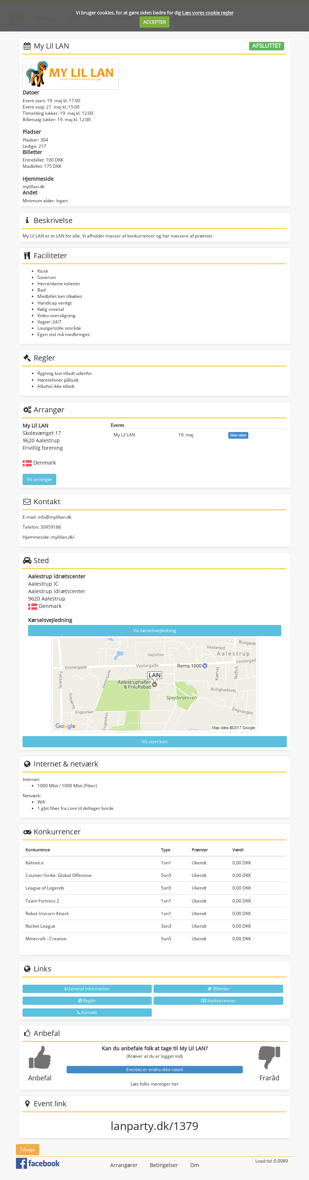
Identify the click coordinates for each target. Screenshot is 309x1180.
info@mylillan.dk (54, 517)
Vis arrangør (39, 479)
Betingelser (164, 1165)
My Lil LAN (124, 435)
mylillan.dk (33, 186)
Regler (87, 1000)
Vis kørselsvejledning (154, 630)
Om (194, 1165)
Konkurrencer (218, 1000)
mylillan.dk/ (62, 537)
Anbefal (40, 1077)
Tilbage (27, 1149)
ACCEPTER (154, 22)
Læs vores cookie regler (208, 12)
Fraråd (269, 1077)
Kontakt (87, 1012)
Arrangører (124, 1165)
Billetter (218, 988)
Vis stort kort (155, 741)
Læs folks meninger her (155, 1084)
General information (87, 988)
